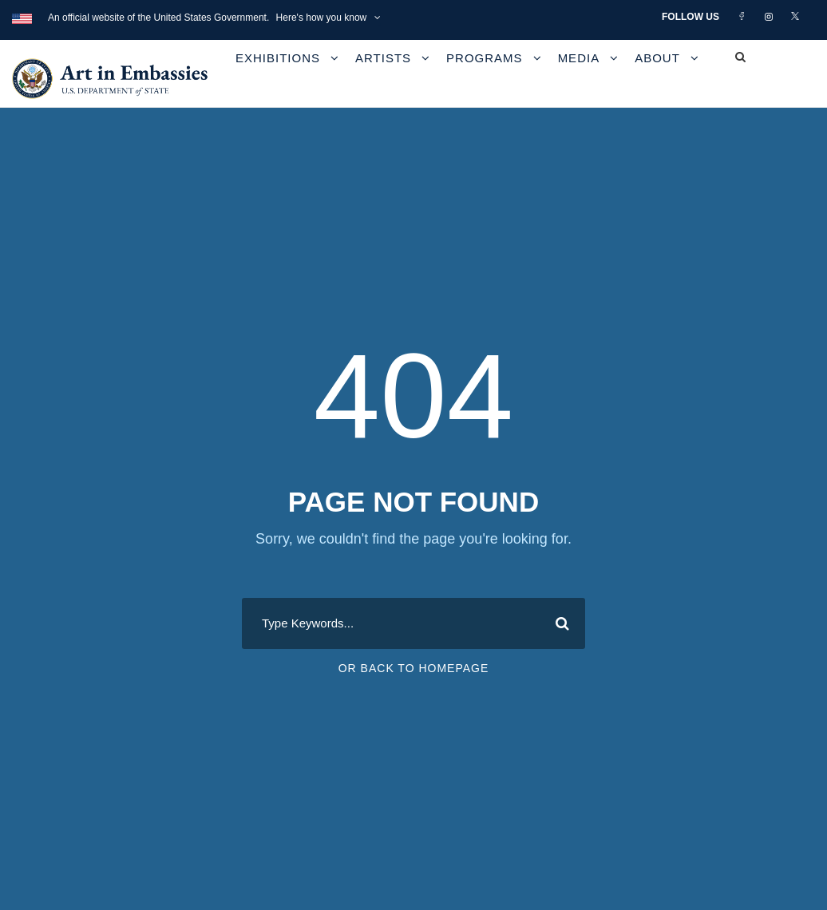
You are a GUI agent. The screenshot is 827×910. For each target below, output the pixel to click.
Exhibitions (277, 58)
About (657, 58)
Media (579, 58)
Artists (383, 58)
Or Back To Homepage (413, 668)
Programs (484, 58)
